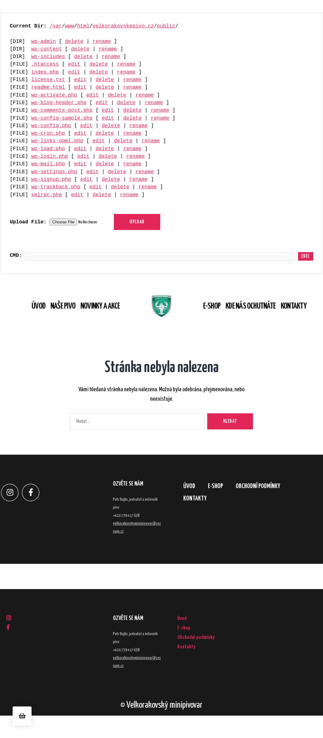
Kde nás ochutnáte (260, 317)
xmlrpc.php (46, 195)
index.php (45, 72)
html (83, 26)
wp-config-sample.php (61, 118)
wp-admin (43, 41)
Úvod (29, 317)
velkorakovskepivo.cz (123, 26)
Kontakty (303, 317)
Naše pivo (53, 317)
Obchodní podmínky (268, 509)
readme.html (48, 87)
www (69, 26)
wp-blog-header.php (58, 102)
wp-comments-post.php (61, 110)
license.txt (48, 79)
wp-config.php (51, 125)
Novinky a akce (91, 317)
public (166, 26)
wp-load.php (48, 148)
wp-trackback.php (55, 187)
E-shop (221, 317)
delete (74, 41)
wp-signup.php (51, 179)
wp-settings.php (54, 171)
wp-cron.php (48, 133)
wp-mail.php (48, 164)
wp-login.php (49, 156)
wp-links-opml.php (57, 141)
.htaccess (45, 64)
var (57, 26)
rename (101, 41)
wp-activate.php (54, 95)
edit (74, 64)
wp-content (46, 49)
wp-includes (48, 56)
